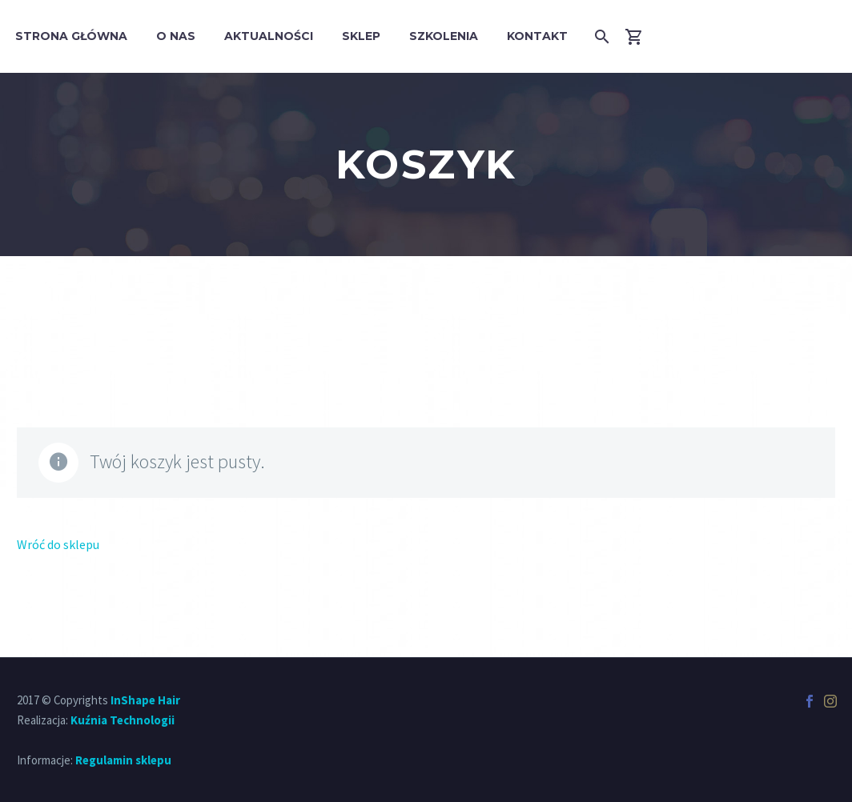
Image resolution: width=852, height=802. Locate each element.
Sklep (361, 36)
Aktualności (268, 36)
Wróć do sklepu (58, 544)
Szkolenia (443, 36)
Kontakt (537, 36)
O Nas (175, 36)
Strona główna (71, 36)
